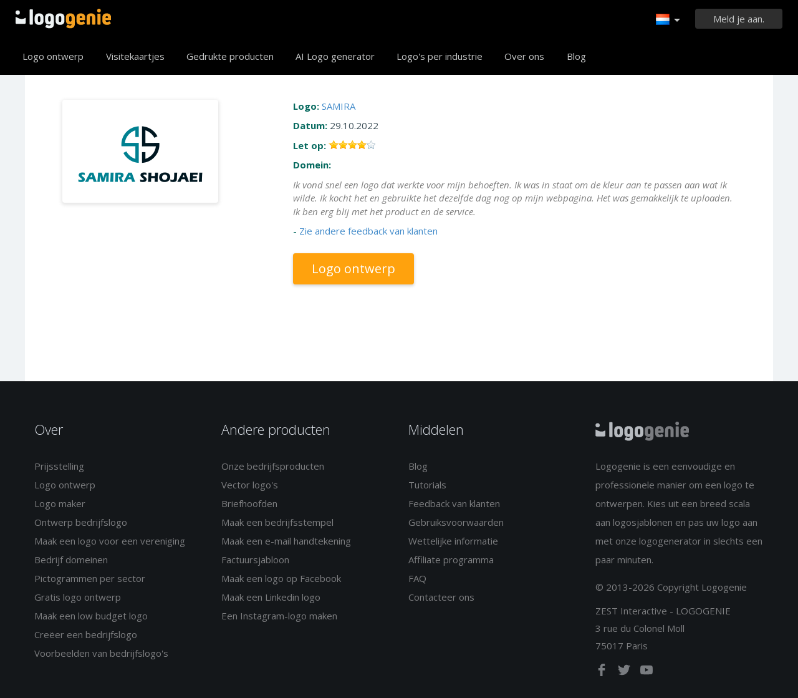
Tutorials (427, 484)
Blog (576, 56)
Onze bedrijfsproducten (272, 466)
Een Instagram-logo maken (279, 615)
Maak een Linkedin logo (270, 597)
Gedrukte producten (230, 56)
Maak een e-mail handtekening (286, 541)
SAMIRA (338, 106)
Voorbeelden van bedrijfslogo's (101, 653)
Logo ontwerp (53, 56)
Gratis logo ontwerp (77, 597)
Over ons (524, 56)
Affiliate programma (451, 559)
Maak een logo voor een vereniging (109, 541)
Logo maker (59, 503)
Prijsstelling (59, 466)
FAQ (417, 578)
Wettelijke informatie (453, 541)
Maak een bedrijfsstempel (277, 522)
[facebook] (602, 672)
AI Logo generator (335, 56)
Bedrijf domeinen (71, 559)
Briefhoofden (249, 503)
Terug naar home (63, 19)
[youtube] (646, 672)
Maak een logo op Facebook (281, 578)
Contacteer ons (441, 597)
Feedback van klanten (454, 503)
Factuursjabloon (255, 559)
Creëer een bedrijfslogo (85, 634)
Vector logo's (249, 484)
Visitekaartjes (135, 56)
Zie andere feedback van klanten (368, 231)
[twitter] (625, 672)
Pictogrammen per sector (89, 578)
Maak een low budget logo (91, 615)
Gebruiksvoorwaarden (456, 522)
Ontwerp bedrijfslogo (80, 522)
